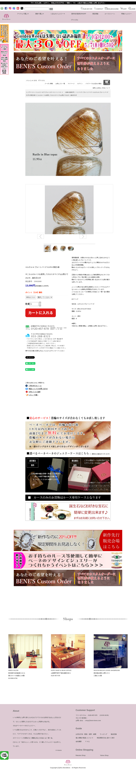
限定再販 (95, 14)
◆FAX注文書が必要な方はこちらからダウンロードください (45, 351)
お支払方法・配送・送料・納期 (86, 734)
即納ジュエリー (126, 14)
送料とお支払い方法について (101, 88)
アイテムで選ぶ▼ (23, 14)
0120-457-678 (86, 9)
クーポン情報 (49, 83)
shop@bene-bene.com (93, 720)
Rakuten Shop (81, 755)
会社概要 (79, 741)
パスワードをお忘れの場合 (93, 83)
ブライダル (74, 20)
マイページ (71, 83)
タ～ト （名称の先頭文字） (67, 92)
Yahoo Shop (104, 755)
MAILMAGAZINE (112, 9)
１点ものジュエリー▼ (57, 14)
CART (123, 9)
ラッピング (103, 734)
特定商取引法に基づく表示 (105, 738)
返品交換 (114, 734)
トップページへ (30, 92)
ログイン (80, 83)
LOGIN (131, 9)
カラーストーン (53, 92)
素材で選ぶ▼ (39, 14)
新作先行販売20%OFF (78, 14)
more (60, 750)
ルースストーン (110, 14)
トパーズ (79, 92)
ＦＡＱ (87, 741)
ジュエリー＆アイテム (42, 92)
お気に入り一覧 (60, 83)
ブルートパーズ (87, 92)
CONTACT (98, 9)
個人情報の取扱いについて (84, 738)
